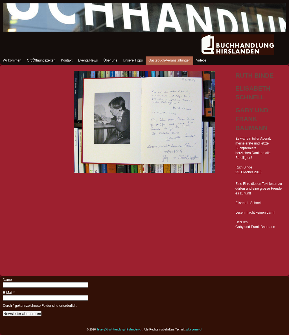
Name (7, 280)
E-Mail (9, 293)
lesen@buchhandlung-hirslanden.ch (120, 329)
